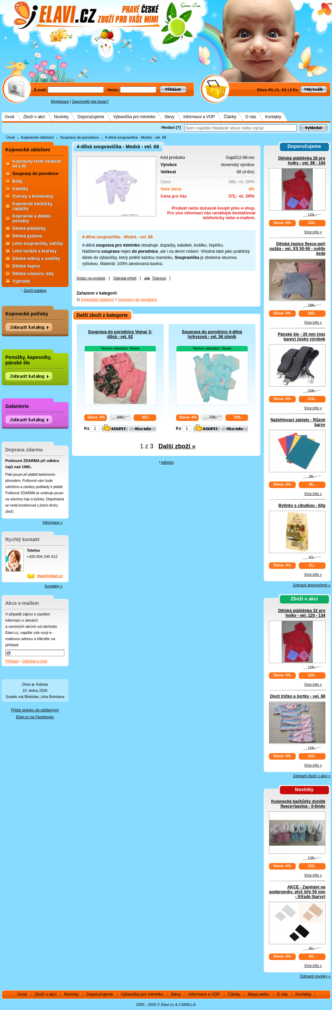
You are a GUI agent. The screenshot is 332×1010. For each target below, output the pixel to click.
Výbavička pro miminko (134, 116)
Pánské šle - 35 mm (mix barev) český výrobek (301, 336)
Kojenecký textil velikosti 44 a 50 (37, 164)
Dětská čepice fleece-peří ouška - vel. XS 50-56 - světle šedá (297, 248)
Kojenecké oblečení (37, 137)
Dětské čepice (26, 266)
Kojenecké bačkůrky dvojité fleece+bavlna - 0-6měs (298, 804)
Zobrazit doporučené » (311, 585)
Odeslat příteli (124, 278)
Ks (86, 428)
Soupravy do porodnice (79, 137)
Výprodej (21, 281)
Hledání (168, 127)
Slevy (169, 116)
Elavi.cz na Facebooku (35, 717)
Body (18, 181)
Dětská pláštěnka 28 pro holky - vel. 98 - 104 (301, 160)
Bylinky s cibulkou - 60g (302, 505)
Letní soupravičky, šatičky (38, 243)
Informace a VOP (199, 116)
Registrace (60, 101)
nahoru (167, 462)
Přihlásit (12, 661)
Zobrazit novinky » (315, 976)
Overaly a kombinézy (33, 196)
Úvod (9, 116)
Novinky (61, 116)
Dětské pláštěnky (29, 228)
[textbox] (240, 128)
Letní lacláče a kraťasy (35, 251)
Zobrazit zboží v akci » (311, 776)
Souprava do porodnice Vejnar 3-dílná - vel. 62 (120, 334)
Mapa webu (258, 994)
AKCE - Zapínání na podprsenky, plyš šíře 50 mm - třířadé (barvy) (297, 892)
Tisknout (159, 278)
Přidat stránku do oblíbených (35, 710)
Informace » (52, 522)
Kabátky (21, 188)
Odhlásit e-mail (34, 661)
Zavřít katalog (35, 290)
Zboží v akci (34, 116)
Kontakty (273, 116)
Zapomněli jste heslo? (90, 101)
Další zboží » (177, 446)
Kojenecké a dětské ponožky (32, 218)
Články (230, 116)
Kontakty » (54, 586)
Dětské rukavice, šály (33, 273)
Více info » (313, 232)
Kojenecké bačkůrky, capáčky (33, 206)
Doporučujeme (90, 116)
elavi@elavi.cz (49, 576)
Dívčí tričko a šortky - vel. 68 (297, 696)
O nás (250, 116)
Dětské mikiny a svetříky (36, 258)
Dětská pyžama (27, 236)
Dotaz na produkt (91, 278)
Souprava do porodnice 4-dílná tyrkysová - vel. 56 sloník (212, 334)
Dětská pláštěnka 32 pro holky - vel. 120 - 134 (301, 613)
